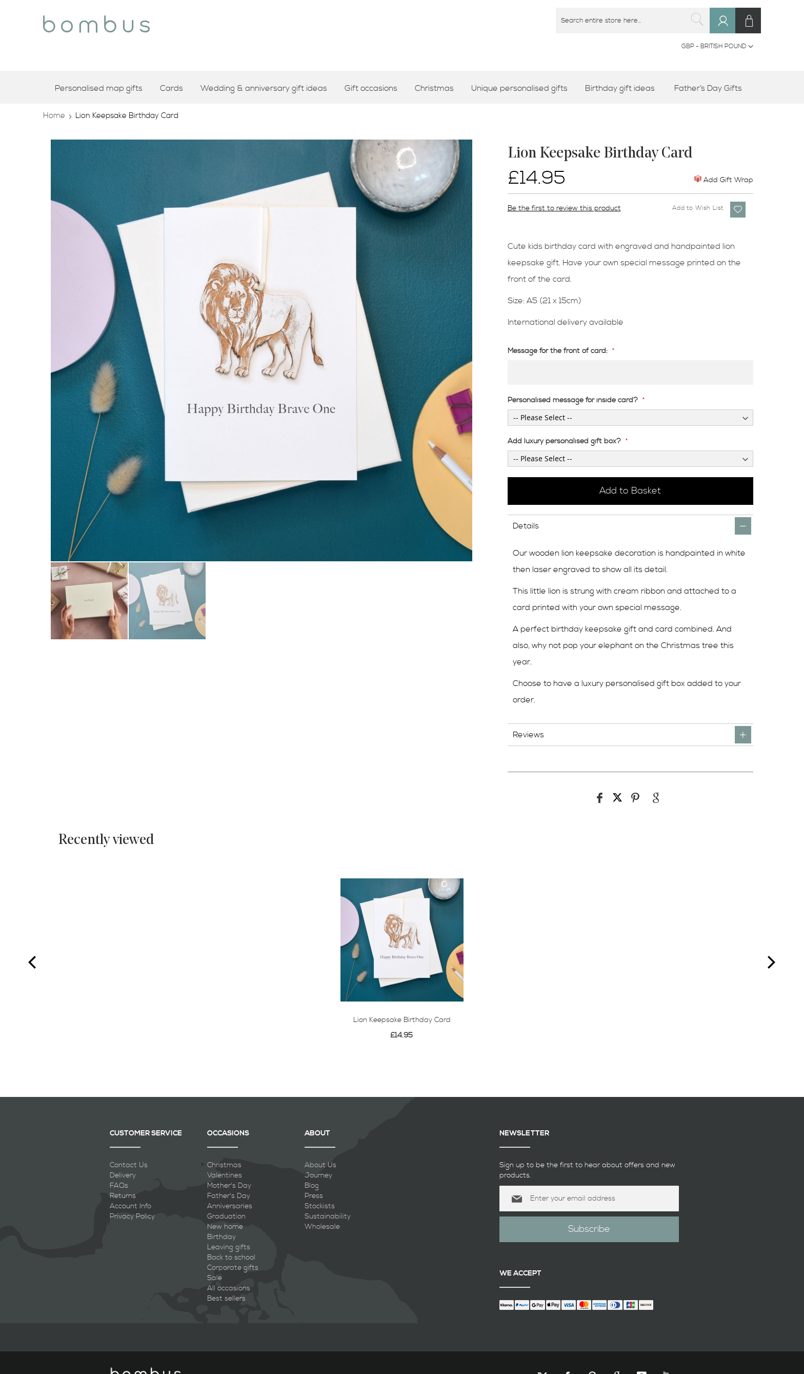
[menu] (402, 88)
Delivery (123, 1175)
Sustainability (328, 1216)
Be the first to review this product (564, 208)
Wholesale (322, 1226)
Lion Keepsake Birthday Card (402, 1020)
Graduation (226, 1216)
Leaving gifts (228, 1247)
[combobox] (633, 20)
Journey (318, 1175)
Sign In (727, 30)
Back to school (231, 1257)
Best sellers (226, 1298)
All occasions (228, 1288)
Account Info (130, 1206)
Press (314, 1196)
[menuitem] (102, 88)
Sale (214, 1278)
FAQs (119, 1185)
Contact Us (129, 1165)
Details (526, 526)
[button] (717, 46)
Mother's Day (229, 1185)
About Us (320, 1165)
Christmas (224, 1165)
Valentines (224, 1175)
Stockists (320, 1206)
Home (54, 116)
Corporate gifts (232, 1267)
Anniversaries (229, 1206)
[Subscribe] (589, 1229)
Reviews (528, 735)
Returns (123, 1196)
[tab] (631, 526)
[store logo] (96, 20)
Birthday (221, 1237)
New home (225, 1226)
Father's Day (228, 1196)
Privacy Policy (132, 1216)
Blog (312, 1185)
